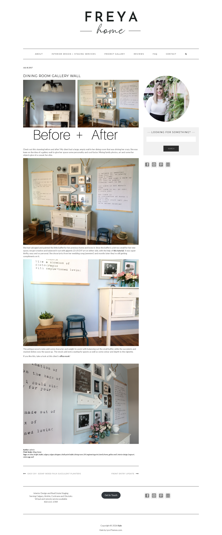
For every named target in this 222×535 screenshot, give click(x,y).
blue (31, 454)
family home (103, 454)
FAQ (155, 54)
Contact (171, 54)
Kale (120, 525)
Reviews (139, 54)
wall (32, 457)
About (39, 54)
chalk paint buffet (67, 454)
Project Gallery (115, 54)
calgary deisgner (55, 454)
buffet (41, 454)
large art (131, 454)
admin (32, 450)
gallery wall (113, 454)
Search (171, 149)
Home (39, 452)
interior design (122, 454)
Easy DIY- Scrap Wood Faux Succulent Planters (54, 474)
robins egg (26, 457)
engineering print (93, 454)
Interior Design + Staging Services (74, 54)
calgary (46, 454)
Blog (34, 452)
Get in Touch (111, 495)
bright (36, 454)
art (28, 454)
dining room (78, 454)
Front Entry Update (122, 474)
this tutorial (118, 250)
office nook (65, 356)
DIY (85, 454)
